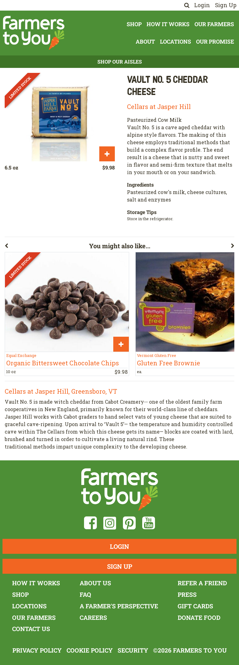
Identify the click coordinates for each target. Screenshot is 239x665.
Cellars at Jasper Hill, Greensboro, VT (61, 391)
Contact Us (31, 629)
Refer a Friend (202, 583)
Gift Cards (195, 606)
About (145, 41)
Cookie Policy (90, 650)
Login (202, 5)
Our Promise (215, 41)
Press (187, 594)
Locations (175, 41)
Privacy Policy (37, 650)
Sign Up (226, 5)
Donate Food (199, 617)
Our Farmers (214, 24)
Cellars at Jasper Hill (159, 106)
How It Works (168, 24)
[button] (47, 247)
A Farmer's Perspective (119, 606)
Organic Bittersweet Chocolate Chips (62, 363)
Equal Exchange (21, 355)
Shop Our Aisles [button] (119, 61)
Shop (134, 24)
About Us (95, 583)
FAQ (85, 594)
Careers (93, 617)
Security (133, 650)
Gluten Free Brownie (168, 363)
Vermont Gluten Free (156, 355)
